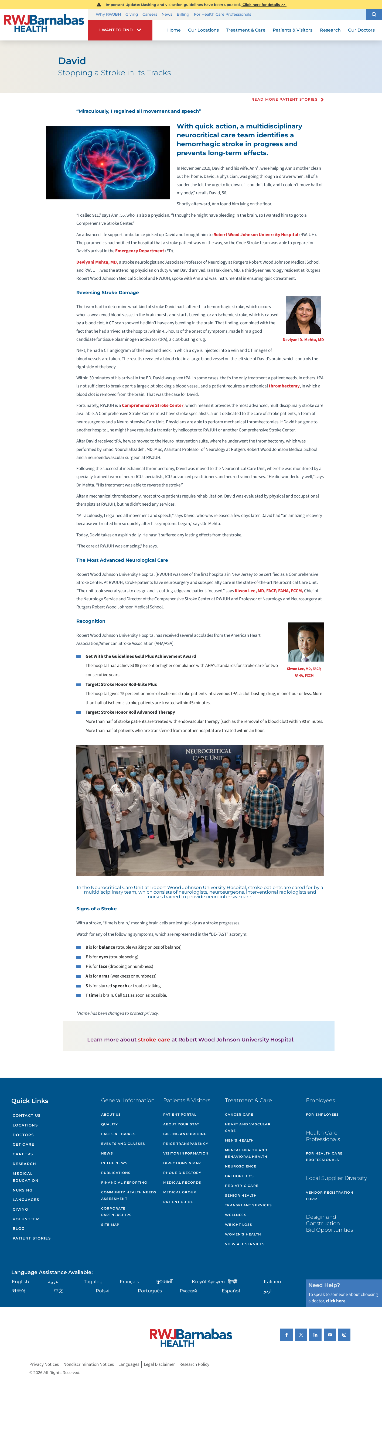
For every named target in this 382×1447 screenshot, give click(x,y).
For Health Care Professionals (222, 14)
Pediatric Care (241, 1186)
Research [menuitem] (330, 30)
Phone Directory (182, 1173)
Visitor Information (186, 1153)
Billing (183, 14)
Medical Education (26, 1177)
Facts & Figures (118, 1134)
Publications (116, 1173)
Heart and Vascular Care (248, 1127)
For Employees (322, 1114)
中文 (58, 1290)
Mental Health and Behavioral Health (246, 1153)
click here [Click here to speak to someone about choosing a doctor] (336, 1301)
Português (150, 1290)
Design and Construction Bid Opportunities (329, 1223)
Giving (131, 14)
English (20, 1281)
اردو (268, 1290)
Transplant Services (248, 1205)
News (167, 14)
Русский (188, 1290)
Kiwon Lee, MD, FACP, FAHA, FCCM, (269, 591)
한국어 (19, 1290)
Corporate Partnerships (116, 1211)
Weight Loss (238, 1225)
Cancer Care (239, 1114)
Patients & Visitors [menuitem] (292, 30)
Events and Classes (123, 1144)
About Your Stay (181, 1124)
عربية (53, 1281)
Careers (149, 14)
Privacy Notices (44, 1364)
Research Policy (194, 1364)
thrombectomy (284, 386)
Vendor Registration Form (329, 1195)
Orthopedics (239, 1176)
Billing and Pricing (185, 1134)
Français (129, 1281)
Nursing (22, 1190)
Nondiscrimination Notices (88, 1364)
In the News (114, 1163)
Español (231, 1290)
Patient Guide (178, 1202)
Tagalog (93, 1281)
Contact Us (26, 1115)
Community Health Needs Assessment (128, 1195)
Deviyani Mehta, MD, (97, 262)
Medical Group (179, 1192)
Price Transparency (186, 1144)
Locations (25, 1125)
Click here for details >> (263, 4)
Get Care (24, 1144)
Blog (19, 1228)
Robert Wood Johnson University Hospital (255, 234)
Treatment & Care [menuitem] (245, 30)
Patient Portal (180, 1114)
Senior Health (241, 1195)
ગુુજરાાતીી (165, 1281)
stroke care (154, 1039)
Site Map (110, 1225)
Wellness (236, 1215)
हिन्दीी (232, 1281)
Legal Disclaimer (159, 1364)
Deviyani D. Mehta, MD (303, 340)
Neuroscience (240, 1166)
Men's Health (239, 1140)
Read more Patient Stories (284, 99)
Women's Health (243, 1234)
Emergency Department (139, 251)
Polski (103, 1290)
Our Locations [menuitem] (203, 30)
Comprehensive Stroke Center (152, 405)
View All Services (245, 1244)
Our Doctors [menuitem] (361, 30)
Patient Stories (32, 1238)
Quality (109, 1124)
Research (24, 1164)
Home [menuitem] (174, 30)
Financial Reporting (124, 1182)
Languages (26, 1199)
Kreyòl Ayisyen (208, 1281)
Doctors (23, 1135)
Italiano (272, 1281)
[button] (374, 14)
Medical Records (182, 1182)
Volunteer (26, 1219)
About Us (111, 1114)
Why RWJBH (108, 14)
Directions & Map (182, 1163)
